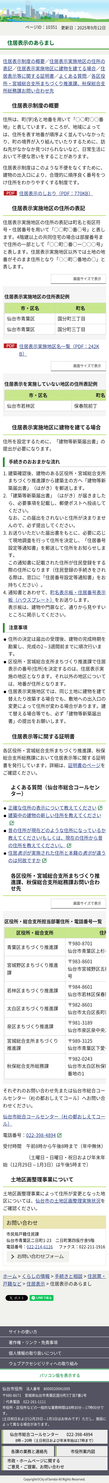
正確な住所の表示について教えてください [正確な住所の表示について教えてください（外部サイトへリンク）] (52, 807)
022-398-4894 (80, 1434)
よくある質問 (73, 75)
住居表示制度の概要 (24, 61)
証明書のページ (84, 765)
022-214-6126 (40, 1246)
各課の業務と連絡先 (29, 1451)
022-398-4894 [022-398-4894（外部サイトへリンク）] (41, 1134)
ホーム (10, 1276)
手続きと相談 (69, 1276)
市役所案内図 (83, 1451)
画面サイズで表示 (87, 278)
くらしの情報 (36, 1276)
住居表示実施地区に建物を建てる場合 (56, 68)
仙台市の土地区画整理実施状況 (68, 1200)
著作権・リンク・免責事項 (33, 1342)
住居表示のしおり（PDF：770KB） (56, 193)
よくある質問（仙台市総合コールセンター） (55, 790)
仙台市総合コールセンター (34, 1434)
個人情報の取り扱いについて (35, 1353)
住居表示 (35, 1283)
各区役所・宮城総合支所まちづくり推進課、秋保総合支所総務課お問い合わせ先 (54, 83)
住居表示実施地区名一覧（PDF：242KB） (59, 350)
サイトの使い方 (23, 1331)
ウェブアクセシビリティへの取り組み (43, 1363)
